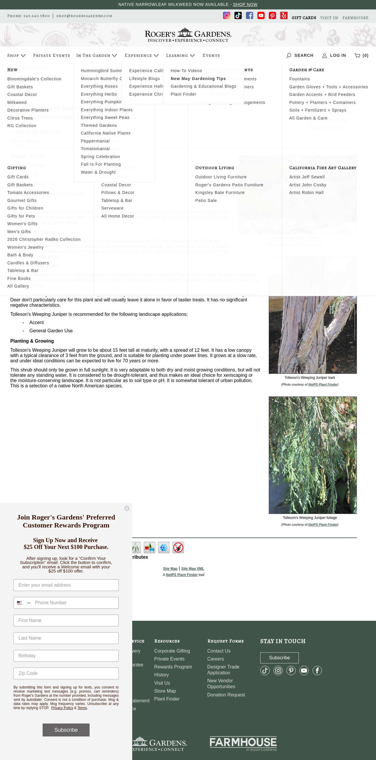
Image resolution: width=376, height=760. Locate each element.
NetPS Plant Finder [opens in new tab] (182, 575)
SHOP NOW (245, 4)
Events (211, 55)
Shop (17, 55)
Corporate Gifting (172, 650)
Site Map (170, 569)
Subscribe (66, 730)
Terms (82, 708)
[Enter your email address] (66, 585)
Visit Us (162, 683)
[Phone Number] (75, 602)
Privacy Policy (62, 708)
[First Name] (66, 620)
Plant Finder (166, 698)
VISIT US (329, 18)
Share (32, 140)
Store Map (165, 690)
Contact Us (219, 650)
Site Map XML (192, 569)
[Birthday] (66, 656)
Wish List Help (327, 127)
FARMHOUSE (356, 18)
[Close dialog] (127, 508)
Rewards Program (173, 666)
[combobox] (23, 602)
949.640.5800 (37, 16)
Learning (181, 55)
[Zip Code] (66, 673)
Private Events (51, 55)
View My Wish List (327, 119)
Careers (215, 658)
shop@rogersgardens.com (84, 16)
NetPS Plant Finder (308, 244)
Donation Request (226, 694)
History (161, 674)
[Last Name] (66, 638)
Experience (142, 55)
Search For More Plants (327, 112)
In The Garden (97, 55)
